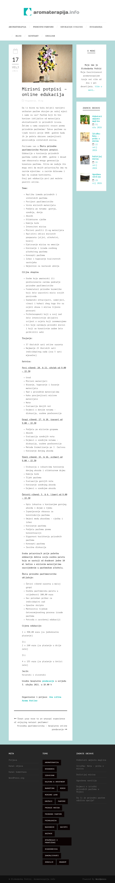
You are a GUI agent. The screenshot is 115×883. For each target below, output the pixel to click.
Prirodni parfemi (43, 27)
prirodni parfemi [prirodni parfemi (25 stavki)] (53, 814)
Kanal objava (16, 766)
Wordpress (101, 879)
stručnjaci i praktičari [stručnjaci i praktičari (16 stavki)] (51, 841)
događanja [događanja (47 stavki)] (49, 769)
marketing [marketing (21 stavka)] (49, 788)
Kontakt (33, 36)
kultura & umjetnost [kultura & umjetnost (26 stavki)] (55, 782)
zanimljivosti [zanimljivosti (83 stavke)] (52, 856)
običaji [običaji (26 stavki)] (48, 801)
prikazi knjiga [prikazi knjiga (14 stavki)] (52, 808)
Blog (19, 36)
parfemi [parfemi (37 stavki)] (61, 801)
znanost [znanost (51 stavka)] (62, 862)
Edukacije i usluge (72, 27)
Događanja (96, 27)
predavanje (48, 681)
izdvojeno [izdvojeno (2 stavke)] (49, 775)
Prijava (13, 760)
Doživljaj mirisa (85, 775)
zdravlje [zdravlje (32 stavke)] (49, 862)
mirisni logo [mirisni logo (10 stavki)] (51, 795)
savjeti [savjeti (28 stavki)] (64, 827)
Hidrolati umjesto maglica (97, 118)
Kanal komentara (18, 772)
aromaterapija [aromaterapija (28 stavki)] (52, 762)
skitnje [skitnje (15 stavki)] (48, 834)
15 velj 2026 (95, 165)
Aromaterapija (17, 27)
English (50, 36)
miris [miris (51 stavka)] (62, 788)
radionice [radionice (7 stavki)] (49, 827)
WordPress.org (16, 778)
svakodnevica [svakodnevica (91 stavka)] (51, 849)
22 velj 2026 (95, 147)
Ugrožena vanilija (86, 781)
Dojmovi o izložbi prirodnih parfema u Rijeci (87, 789)
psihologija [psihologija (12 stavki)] (51, 821)
